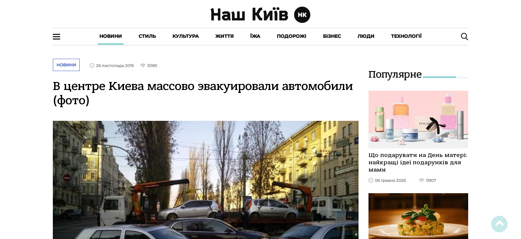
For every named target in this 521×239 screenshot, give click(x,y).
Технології (406, 36)
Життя (224, 36)
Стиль (147, 36)
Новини (110, 36)
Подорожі (291, 36)
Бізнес (332, 36)
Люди (366, 36)
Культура (185, 36)
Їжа (255, 36)
